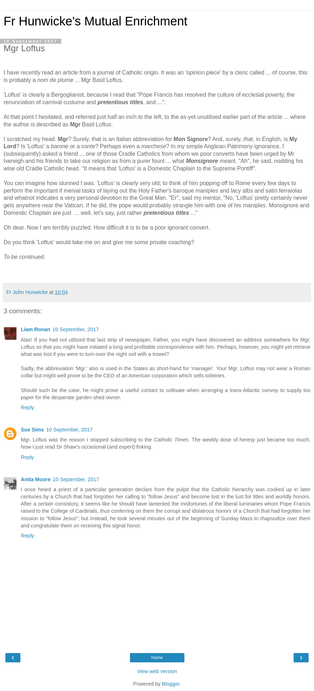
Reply (27, 407)
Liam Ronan (35, 329)
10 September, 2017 (75, 329)
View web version (157, 671)
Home (157, 657)
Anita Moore (35, 479)
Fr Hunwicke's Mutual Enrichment (95, 21)
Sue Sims (32, 430)
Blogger (170, 684)
